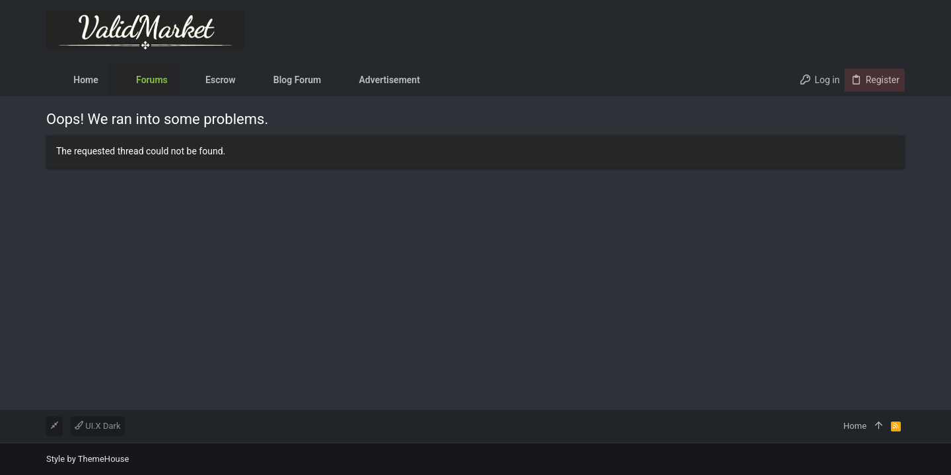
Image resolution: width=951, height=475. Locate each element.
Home (854, 426)
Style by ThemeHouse (87, 459)
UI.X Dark (98, 426)
